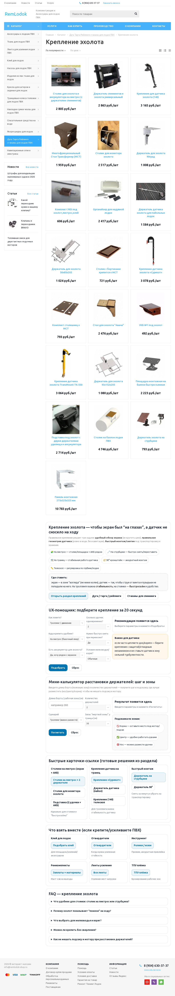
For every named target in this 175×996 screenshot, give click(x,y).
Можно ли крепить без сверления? (74, 930)
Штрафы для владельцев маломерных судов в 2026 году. (21, 176)
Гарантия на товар (87, 980)
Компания (52, 964)
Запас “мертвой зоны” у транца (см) (97, 716)
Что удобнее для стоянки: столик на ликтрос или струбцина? (91, 901)
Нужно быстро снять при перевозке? (97, 635)
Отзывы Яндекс (117, 976)
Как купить (75, 26)
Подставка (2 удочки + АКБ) (67, 804)
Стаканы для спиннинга (141, 596)
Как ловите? (55, 617)
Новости (113, 972)
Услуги (51, 26)
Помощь (83, 964)
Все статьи (32, 194)
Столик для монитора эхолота (66, 792)
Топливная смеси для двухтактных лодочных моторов (20, 241)
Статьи (113, 968)
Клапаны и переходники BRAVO (28, 224)
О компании (133, 26)
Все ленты (99, 872)
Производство (103, 26)
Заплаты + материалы (67, 872)
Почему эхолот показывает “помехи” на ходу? (82, 911)
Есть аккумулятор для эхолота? (65, 649)
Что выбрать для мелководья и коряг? (77, 920)
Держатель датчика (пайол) (106, 789)
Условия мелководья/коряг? (97, 651)
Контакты (158, 26)
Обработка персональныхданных (57, 977)
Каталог (16, 26)
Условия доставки (87, 976)
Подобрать (58, 667)
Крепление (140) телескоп (103, 801)
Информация (117, 964)
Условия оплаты (86, 972)
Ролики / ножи (142, 845)
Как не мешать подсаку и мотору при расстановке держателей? (93, 939)
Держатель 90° (143, 787)
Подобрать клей (63, 845)
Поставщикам (53, 987)
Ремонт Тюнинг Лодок (89, 984)
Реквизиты (51, 983)
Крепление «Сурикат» (106, 780)
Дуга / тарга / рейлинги (106, 596)
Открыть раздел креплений (68, 596)
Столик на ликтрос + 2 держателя (66, 781)
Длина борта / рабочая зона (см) (66, 698)
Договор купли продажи (59, 972)
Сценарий (54, 714)
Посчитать (57, 732)
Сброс (75, 667)
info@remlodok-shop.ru (15, 967)
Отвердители (102, 845)
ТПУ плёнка (141, 872)
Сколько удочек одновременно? (94, 619)
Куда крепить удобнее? (61, 633)
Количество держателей (91, 700)
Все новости (32, 167)
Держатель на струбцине (143, 777)
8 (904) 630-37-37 (90, 3)
